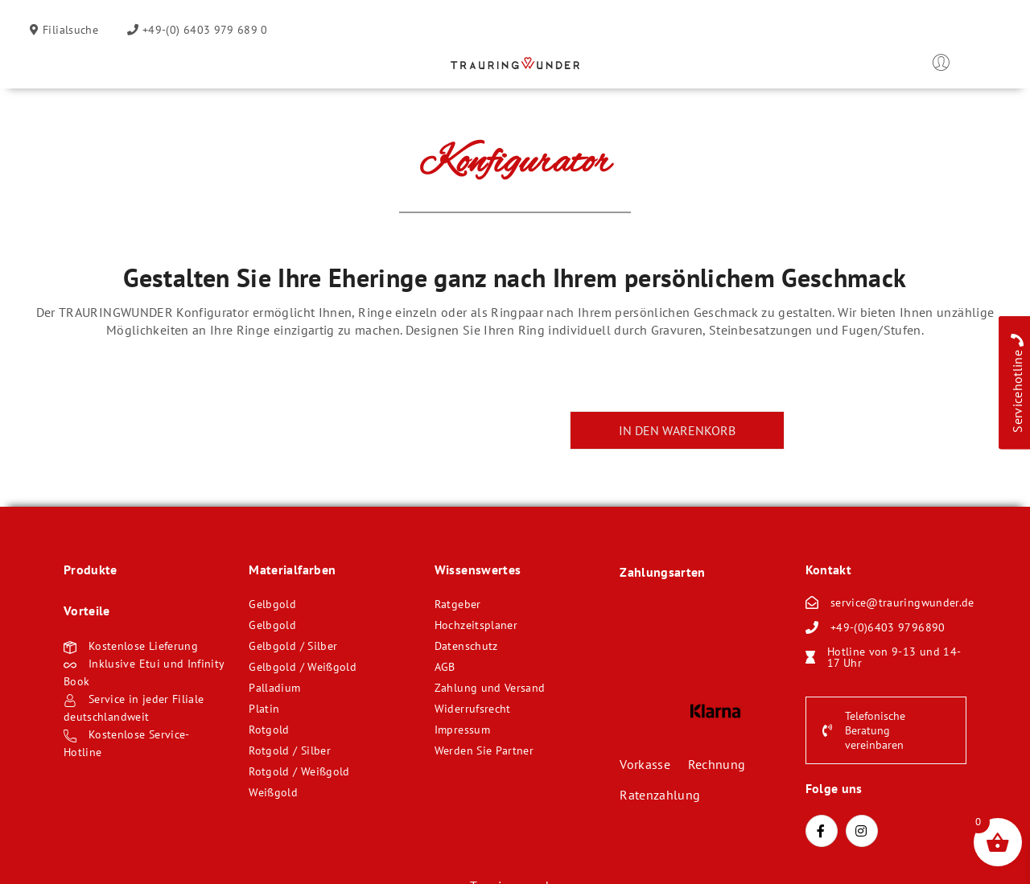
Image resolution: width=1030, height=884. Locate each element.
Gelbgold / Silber (293, 646)
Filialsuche (68, 30)
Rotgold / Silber (290, 750)
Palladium (274, 687)
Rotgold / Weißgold (299, 771)
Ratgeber (458, 604)
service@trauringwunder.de (902, 602)
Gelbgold (272, 604)
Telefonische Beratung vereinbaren (863, 730)
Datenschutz (466, 646)
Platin (264, 708)
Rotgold (269, 729)
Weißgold (273, 792)
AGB (445, 667)
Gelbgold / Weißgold (302, 667)
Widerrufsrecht (473, 708)
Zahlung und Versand (490, 687)
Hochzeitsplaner (476, 625)
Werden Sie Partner (484, 750)
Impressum (462, 729)
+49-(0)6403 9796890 (888, 627)
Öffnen (76, 66)
